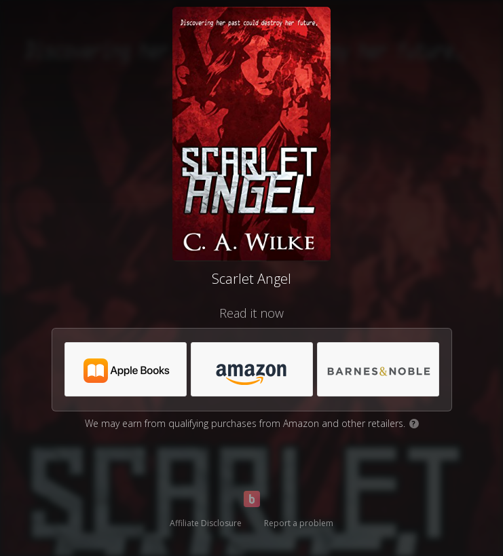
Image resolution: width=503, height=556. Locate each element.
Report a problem (298, 523)
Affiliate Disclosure (206, 523)
